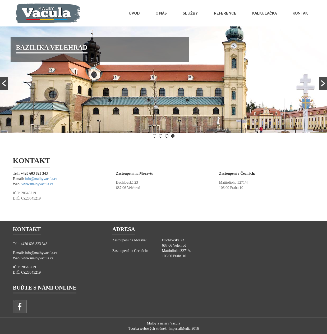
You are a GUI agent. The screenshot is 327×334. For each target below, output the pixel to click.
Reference (225, 13)
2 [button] (160, 136)
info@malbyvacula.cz (41, 179)
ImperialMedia (180, 329)
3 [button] (166, 136)
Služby (190, 13)
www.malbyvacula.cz (37, 184)
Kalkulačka (264, 13)
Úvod (134, 13)
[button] (4, 83)
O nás (161, 13)
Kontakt (301, 13)
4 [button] (172, 136)
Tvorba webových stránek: (148, 329)
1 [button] (154, 136)
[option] (163, 79)
